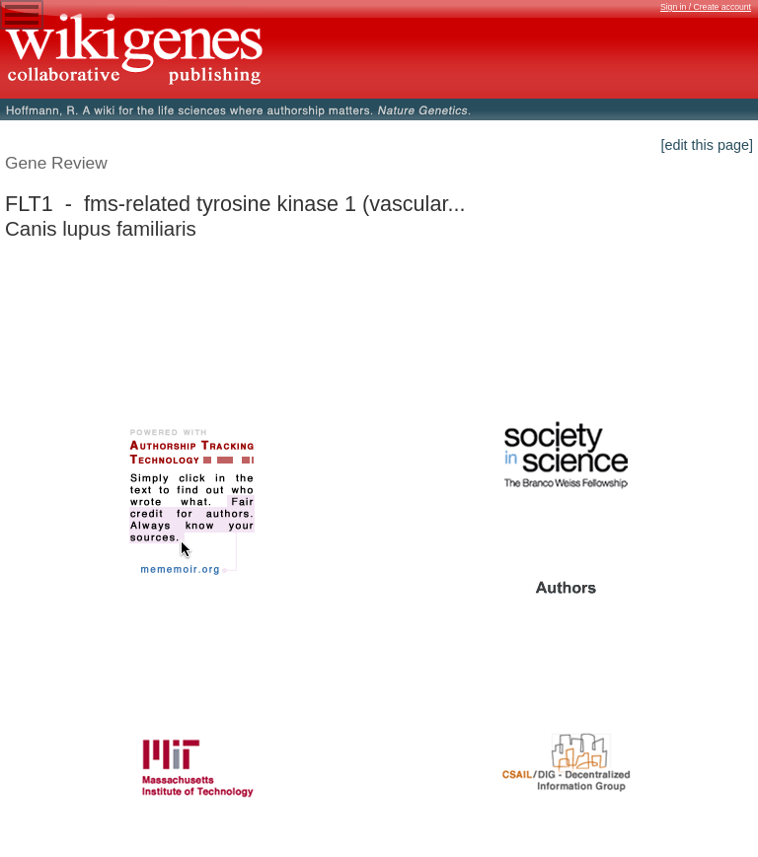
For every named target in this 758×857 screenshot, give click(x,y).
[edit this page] (706, 145)
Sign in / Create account (705, 7)
